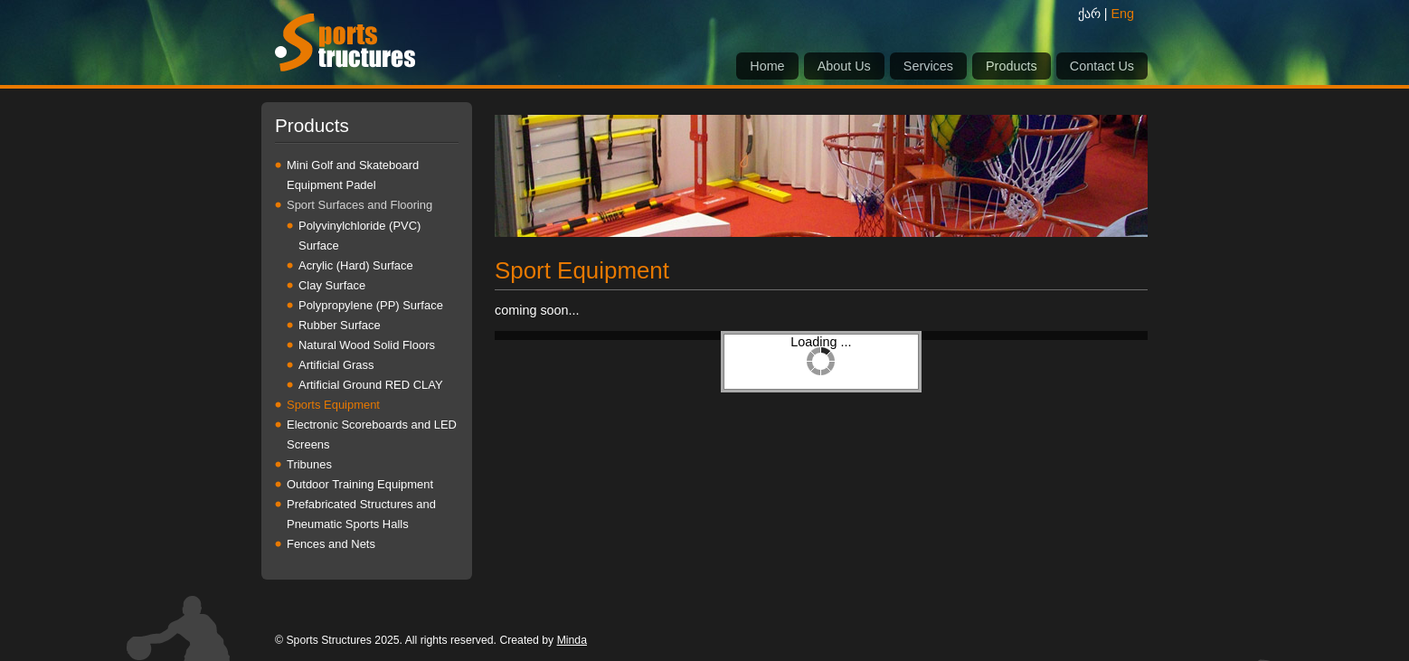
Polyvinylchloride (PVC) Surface (359, 235)
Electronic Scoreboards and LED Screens (372, 434)
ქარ (1089, 13)
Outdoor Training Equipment (360, 484)
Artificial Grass (336, 365)
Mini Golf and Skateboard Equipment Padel (353, 175)
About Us (844, 66)
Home (767, 66)
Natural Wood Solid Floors (366, 345)
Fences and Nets (331, 544)
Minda (572, 640)
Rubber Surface (339, 325)
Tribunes (309, 464)
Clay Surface (331, 285)
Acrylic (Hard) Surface (355, 265)
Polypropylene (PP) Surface (370, 305)
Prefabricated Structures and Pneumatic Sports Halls (361, 514)
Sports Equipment (333, 404)
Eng (1122, 13)
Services (928, 66)
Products (1011, 66)
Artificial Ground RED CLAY (370, 385)
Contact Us (1102, 66)
